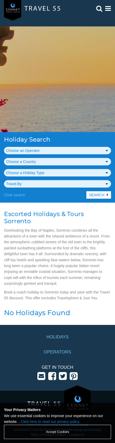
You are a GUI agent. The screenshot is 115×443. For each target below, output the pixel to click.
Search (96, 195)
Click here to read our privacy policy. (50, 421)
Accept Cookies (57, 432)
